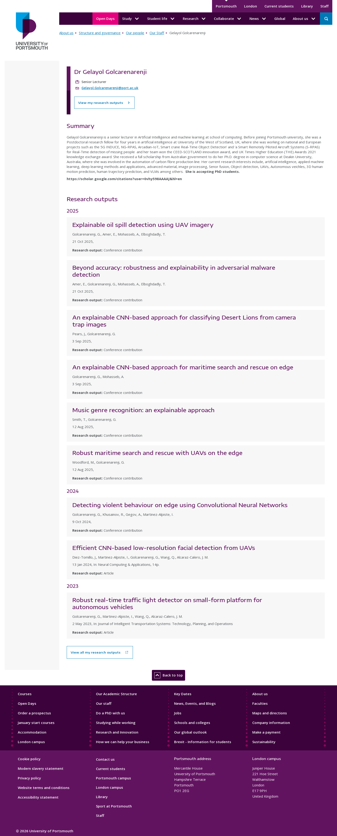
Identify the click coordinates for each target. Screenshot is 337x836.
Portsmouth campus (113, 778)
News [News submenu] (258, 19)
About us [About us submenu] (304, 19)
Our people (135, 32)
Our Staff (157, 32)
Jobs (177, 713)
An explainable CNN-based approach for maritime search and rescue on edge (182, 367)
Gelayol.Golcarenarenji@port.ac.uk (109, 88)
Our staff (103, 703)
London (250, 6)
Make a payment (266, 732)
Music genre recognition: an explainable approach (143, 409)
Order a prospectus (34, 713)
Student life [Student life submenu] (161, 19)
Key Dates (182, 693)
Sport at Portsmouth (114, 806)
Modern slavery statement (40, 768)
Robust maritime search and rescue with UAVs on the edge (157, 452)
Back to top (168, 675)
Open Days (105, 18)
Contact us (105, 759)
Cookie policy (29, 758)
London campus (31, 741)
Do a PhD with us (110, 713)
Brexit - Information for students (202, 741)
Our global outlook (190, 732)
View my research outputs (104, 103)
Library (307, 6)
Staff (324, 6)
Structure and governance (100, 32)
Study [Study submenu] (131, 19)
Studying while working (116, 722)
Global (279, 18)
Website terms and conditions (44, 787)
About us (66, 32)
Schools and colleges (192, 722)
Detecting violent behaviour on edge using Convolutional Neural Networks (180, 504)
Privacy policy (29, 778)
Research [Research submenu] (194, 19)
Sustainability (263, 741)
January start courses (36, 722)
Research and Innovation (117, 732)
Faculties (260, 703)
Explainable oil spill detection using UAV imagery (142, 224)
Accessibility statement (38, 797)
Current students (279, 6)
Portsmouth (226, 6)
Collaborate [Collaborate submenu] (228, 19)
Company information (271, 722)
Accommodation (32, 732)
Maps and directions (269, 713)
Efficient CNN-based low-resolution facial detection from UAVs (163, 547)
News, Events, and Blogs (195, 703)
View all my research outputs (96, 652)
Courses (25, 693)
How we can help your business (122, 741)
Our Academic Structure (116, 693)
